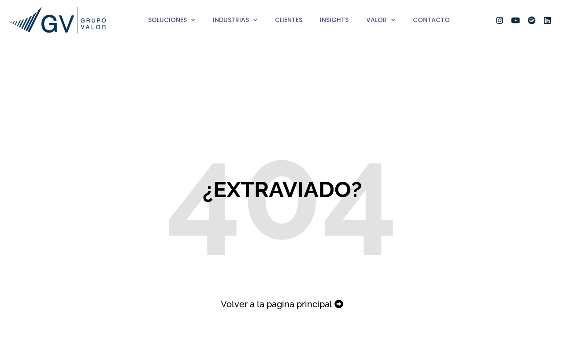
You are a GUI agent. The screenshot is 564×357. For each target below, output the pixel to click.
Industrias (235, 20)
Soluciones (171, 20)
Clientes (288, 19)
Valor (380, 20)
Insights (334, 19)
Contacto (431, 19)
